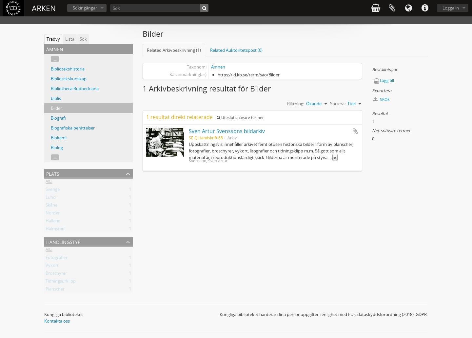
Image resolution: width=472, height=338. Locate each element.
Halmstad (55, 230)
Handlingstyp (63, 241)
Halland (53, 222)
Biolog (57, 147)
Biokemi (59, 138)
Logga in (450, 8)
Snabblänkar (425, 8)
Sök (83, 39)
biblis (56, 98)
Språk (408, 8)
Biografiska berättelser (73, 128)
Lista (69, 39)
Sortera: (337, 104)
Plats (52, 173)
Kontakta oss (57, 321)
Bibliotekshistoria (68, 69)
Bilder (56, 108)
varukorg (375, 8)
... (54, 59)
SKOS (381, 99)
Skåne (51, 206)
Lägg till (387, 80)
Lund (51, 198)
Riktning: (295, 104)
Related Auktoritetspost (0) (236, 50)
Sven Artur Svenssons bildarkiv (227, 131)
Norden (53, 214)
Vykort (52, 266)
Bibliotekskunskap (69, 79)
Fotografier (57, 259)
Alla (49, 183)
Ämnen (218, 67)
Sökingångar (85, 8)
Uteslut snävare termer (240, 117)
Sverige (53, 190)
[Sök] (159, 8)
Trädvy (53, 39)
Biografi (58, 118)
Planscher (55, 290)
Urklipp (392, 8)
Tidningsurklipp (61, 282)
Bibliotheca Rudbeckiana (75, 88)
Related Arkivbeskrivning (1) (174, 50)
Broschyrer (56, 274)
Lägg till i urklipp (355, 131)
